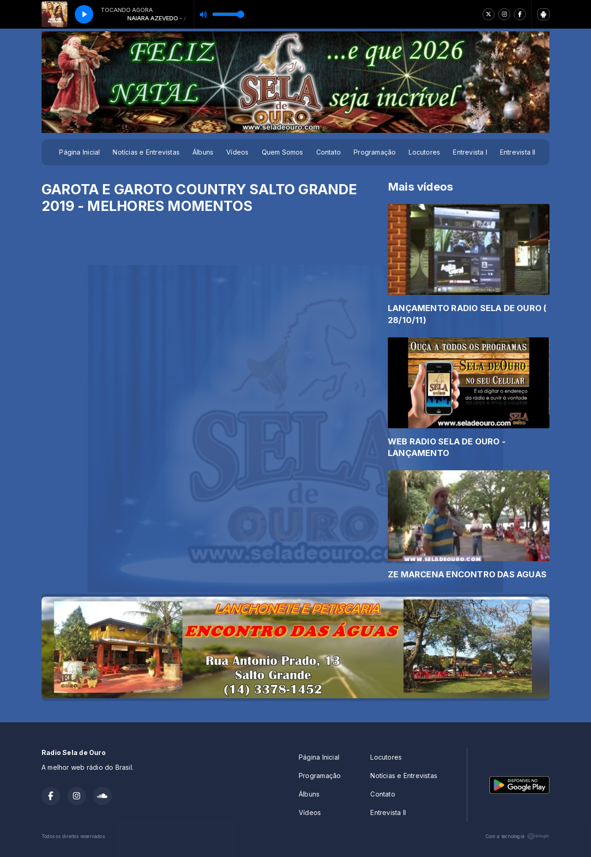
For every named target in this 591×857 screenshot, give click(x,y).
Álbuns (203, 152)
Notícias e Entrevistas (146, 152)
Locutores (424, 152)
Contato (328, 152)
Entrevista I (470, 152)
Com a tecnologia (517, 836)
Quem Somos (282, 152)
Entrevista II (518, 152)
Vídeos (237, 152)
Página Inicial (79, 152)
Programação (375, 152)
